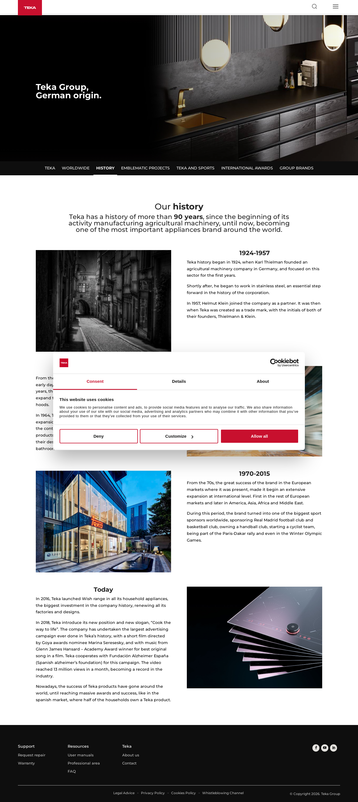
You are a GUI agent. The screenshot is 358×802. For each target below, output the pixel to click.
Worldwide (76, 168)
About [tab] (263, 381)
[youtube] (324, 747)
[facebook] (315, 747)
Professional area (84, 763)
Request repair (31, 755)
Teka (50, 168)
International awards (247, 168)
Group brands (297, 168)
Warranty (26, 763)
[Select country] (324, 6)
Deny (98, 436)
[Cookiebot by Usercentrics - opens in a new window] (274, 363)
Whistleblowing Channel (223, 793)
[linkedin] (332, 747)
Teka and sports (195, 168)
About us (130, 755)
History (105, 168)
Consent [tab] (95, 381)
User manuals (81, 755)
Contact (129, 763)
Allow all (259, 436)
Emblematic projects (145, 168)
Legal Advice (124, 793)
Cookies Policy (183, 793)
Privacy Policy (153, 793)
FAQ (72, 771)
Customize (179, 436)
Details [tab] (179, 381)
